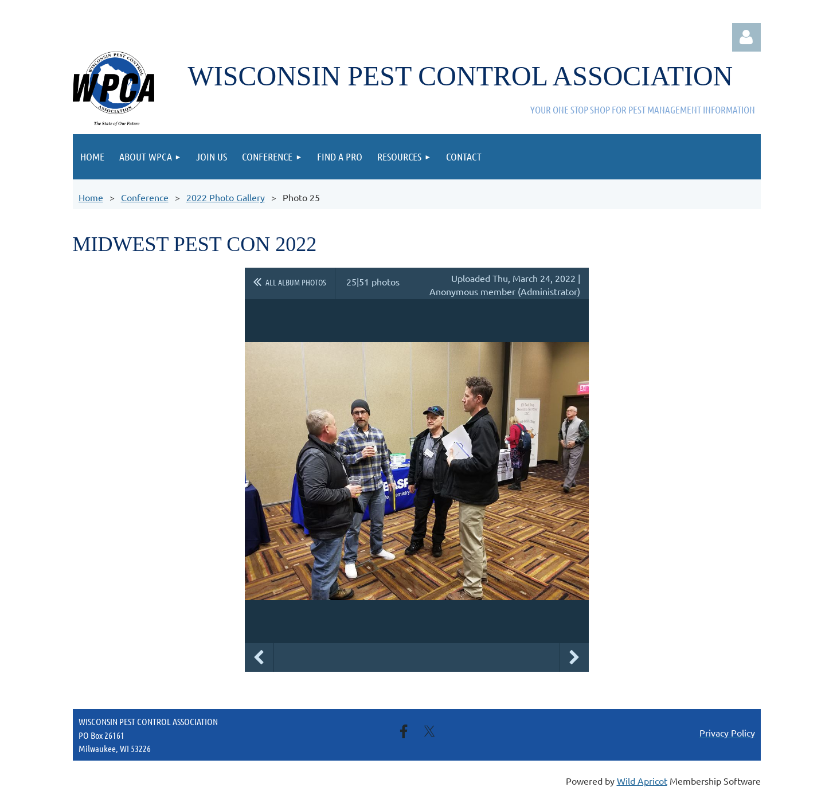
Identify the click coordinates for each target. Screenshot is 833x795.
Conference (145, 197)
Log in (746, 37)
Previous (259, 657)
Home (91, 197)
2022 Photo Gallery (225, 197)
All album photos (295, 282)
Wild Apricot (642, 780)
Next (574, 657)
